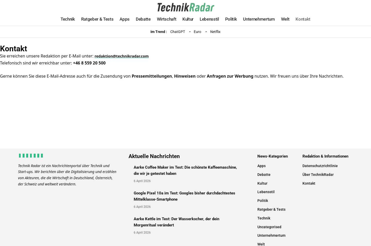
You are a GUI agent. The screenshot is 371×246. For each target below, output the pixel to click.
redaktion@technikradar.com (124, 56)
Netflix (215, 32)
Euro (197, 32)
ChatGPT (177, 32)
